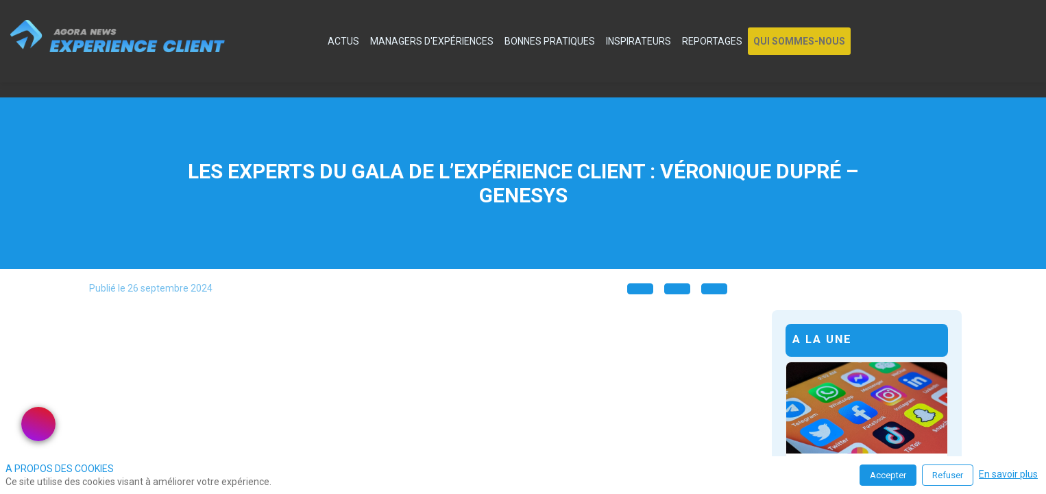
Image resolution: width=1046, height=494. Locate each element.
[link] (343, 41)
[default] (314, 41)
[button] (799, 41)
